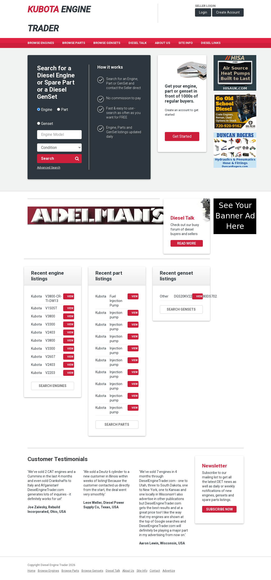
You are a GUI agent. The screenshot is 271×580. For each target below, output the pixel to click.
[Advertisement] (235, 255)
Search (60, 158)
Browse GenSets (106, 43)
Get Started (182, 136)
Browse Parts (73, 43)
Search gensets (181, 309)
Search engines (53, 386)
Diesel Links (210, 43)
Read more (186, 243)
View (70, 296)
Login (203, 12)
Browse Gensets (92, 570)
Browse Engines (41, 43)
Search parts (117, 424)
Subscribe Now (219, 509)
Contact (155, 570)
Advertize (168, 570)
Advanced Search (48, 167)
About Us (162, 43)
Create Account (228, 12)
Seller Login (205, 6)
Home (31, 570)
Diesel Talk (137, 43)
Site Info (185, 43)
